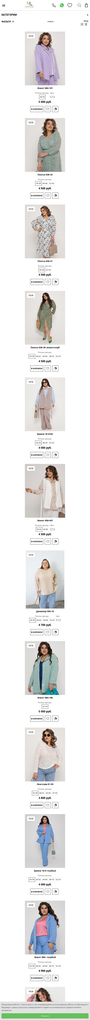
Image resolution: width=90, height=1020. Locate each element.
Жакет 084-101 (45, 88)
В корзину (36, 109)
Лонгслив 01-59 (45, 784)
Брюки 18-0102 (45, 434)
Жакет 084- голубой (45, 957)
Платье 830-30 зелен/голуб (45, 347)
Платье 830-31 (45, 261)
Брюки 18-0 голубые (45, 870)
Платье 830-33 (45, 174)
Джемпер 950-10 (45, 611)
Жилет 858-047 (45, 520)
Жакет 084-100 (45, 697)
